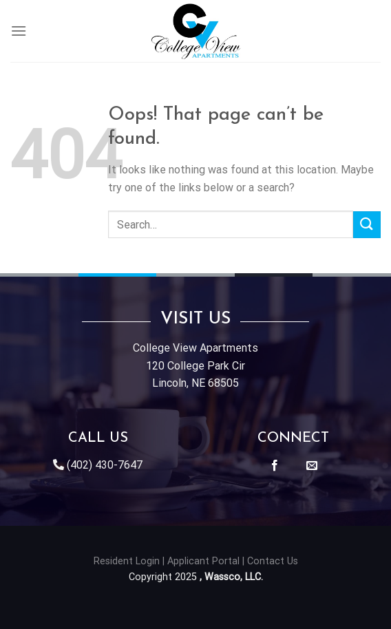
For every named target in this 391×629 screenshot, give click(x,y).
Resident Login (127, 561)
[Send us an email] (312, 466)
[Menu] (18, 30)
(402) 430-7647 (104, 464)
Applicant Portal (203, 561)
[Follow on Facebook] (274, 466)
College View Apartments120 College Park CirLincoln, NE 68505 (195, 365)
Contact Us (272, 561)
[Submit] (367, 224)
